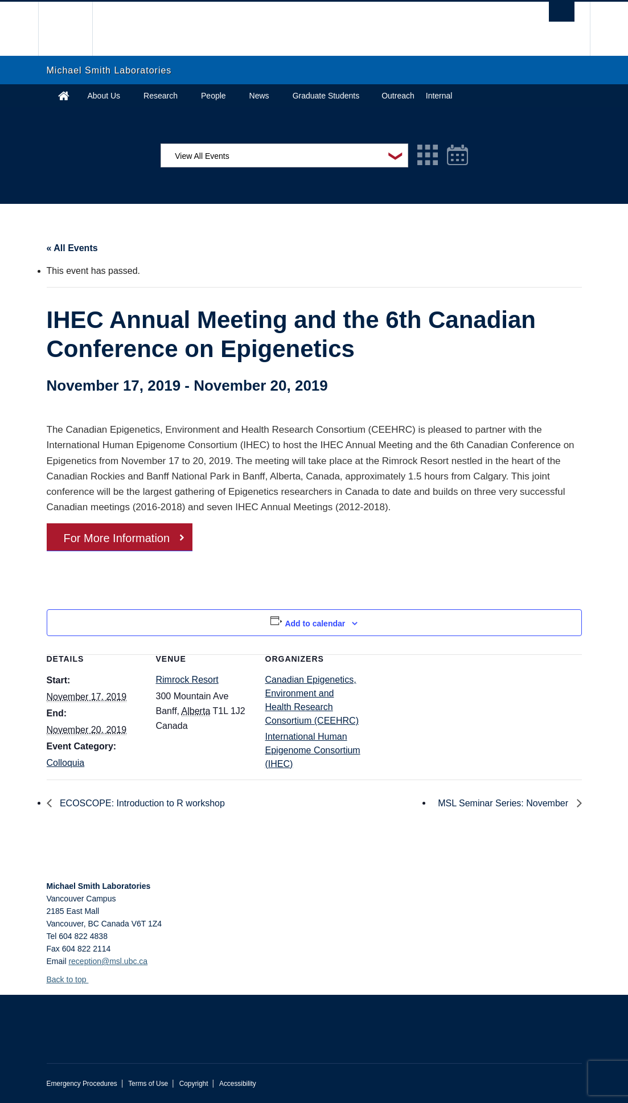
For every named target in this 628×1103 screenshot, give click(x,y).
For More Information (117, 538)
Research (160, 95)
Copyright (193, 1084)
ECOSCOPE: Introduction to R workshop (141, 803)
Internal (439, 95)
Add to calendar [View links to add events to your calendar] (315, 623)
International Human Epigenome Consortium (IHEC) (312, 750)
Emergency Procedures (82, 1084)
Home (64, 95)
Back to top (72, 979)
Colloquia (66, 763)
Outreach (397, 95)
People (213, 95)
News (259, 95)
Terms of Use (148, 1084)
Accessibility (237, 1084)
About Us (104, 95)
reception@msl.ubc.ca (107, 961)
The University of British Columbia (74, 29)
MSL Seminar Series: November (504, 803)
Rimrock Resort (187, 679)
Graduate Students (326, 95)
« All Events (72, 248)
